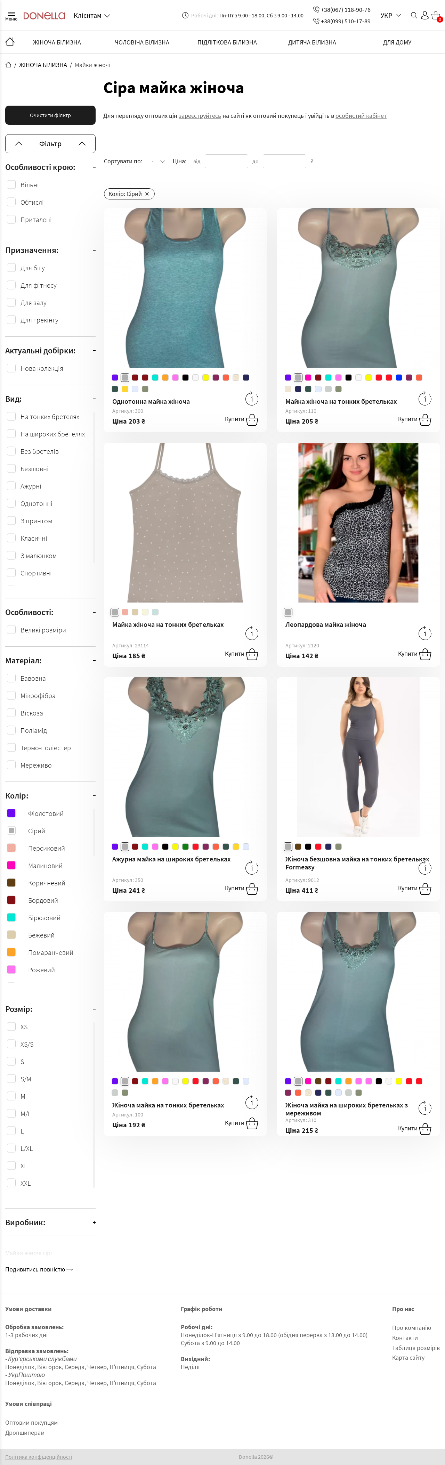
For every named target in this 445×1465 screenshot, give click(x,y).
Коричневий (36, 882)
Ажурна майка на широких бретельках (171, 859)
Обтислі (32, 202)
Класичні (34, 538)
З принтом (36, 520)
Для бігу (33, 267)
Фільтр (50, 143)
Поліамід (34, 730)
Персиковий (36, 848)
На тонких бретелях (50, 416)
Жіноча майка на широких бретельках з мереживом (346, 1109)
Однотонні (36, 503)
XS (24, 1026)
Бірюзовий (33, 917)
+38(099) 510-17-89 (342, 21)
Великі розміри (43, 629)
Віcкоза (32, 713)
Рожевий (31, 969)
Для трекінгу (39, 320)
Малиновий (35, 865)
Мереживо (36, 765)
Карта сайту (408, 1357)
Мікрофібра (38, 695)
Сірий (26, 830)
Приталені (36, 219)
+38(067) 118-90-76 (342, 10)
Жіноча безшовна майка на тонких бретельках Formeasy (357, 863)
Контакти (405, 1338)
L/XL (27, 1148)
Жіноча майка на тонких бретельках (168, 1105)
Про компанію (411, 1328)
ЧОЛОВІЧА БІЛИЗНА (142, 42)
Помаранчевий (40, 952)
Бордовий (32, 900)
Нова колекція (42, 368)
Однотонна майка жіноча (151, 401)
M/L (26, 1113)
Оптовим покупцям (31, 1422)
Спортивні (36, 572)
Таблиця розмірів (416, 1348)
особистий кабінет (361, 116)
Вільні (30, 184)
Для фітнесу (39, 285)
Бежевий (31, 935)
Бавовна (33, 678)
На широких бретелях (53, 433)
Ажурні (31, 486)
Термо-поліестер (46, 747)
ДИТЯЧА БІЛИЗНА (312, 42)
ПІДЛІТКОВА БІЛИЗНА (227, 42)
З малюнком (39, 555)
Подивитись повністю (39, 1269)
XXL (26, 1183)
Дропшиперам (24, 1433)
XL (24, 1165)
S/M (26, 1078)
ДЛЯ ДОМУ (397, 42)
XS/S (27, 1044)
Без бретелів (40, 451)
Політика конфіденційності (38, 1457)
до (255, 161)
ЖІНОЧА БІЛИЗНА (57, 42)
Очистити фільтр (50, 115)
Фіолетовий (35, 813)
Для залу (34, 302)
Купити (241, 420)
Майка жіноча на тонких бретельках (341, 401)
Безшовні (35, 468)
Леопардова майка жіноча (325, 624)
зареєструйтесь (200, 116)
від (197, 161)
